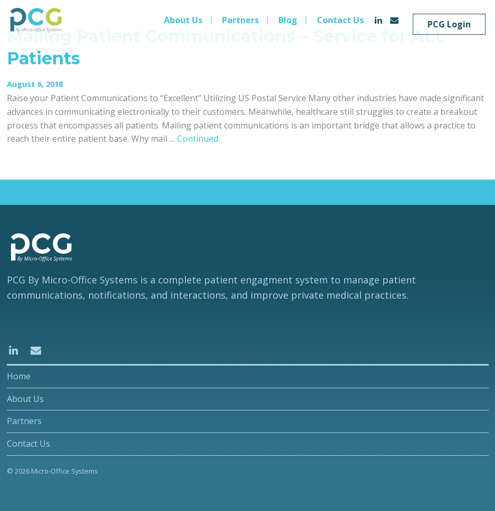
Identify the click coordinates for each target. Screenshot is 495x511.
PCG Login (449, 24)
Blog (287, 20)
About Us (183, 20)
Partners (240, 20)
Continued (197, 138)
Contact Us (340, 20)
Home (19, 376)
